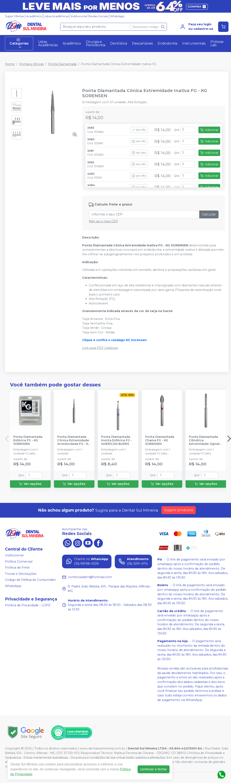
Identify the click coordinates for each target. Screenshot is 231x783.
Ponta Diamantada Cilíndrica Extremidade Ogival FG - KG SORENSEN (204, 440)
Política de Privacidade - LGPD (27, 605)
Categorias (19, 43)
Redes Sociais (98, 16)
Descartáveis (142, 43)
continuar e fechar (153, 769)
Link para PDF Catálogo (100, 348)
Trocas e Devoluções (20, 574)
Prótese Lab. (217, 43)
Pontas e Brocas (31, 64)
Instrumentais (193, 43)
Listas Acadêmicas (56, 16)
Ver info (139, 129)
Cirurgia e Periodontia (95, 43)
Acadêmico (34, 16)
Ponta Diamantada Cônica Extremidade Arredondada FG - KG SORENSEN (73, 440)
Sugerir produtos (178, 510)
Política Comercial (18, 561)
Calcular (209, 214)
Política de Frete (17, 567)
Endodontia (167, 43)
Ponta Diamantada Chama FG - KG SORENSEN (159, 440)
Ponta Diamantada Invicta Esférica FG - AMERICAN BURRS (116, 440)
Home (10, 64)
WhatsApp (117, 16)
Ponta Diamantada (62, 64)
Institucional (79, 16)
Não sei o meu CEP (103, 221)
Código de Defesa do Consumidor (30, 580)
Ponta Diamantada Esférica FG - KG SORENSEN (27, 440)
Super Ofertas (14, 16)
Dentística (118, 43)
